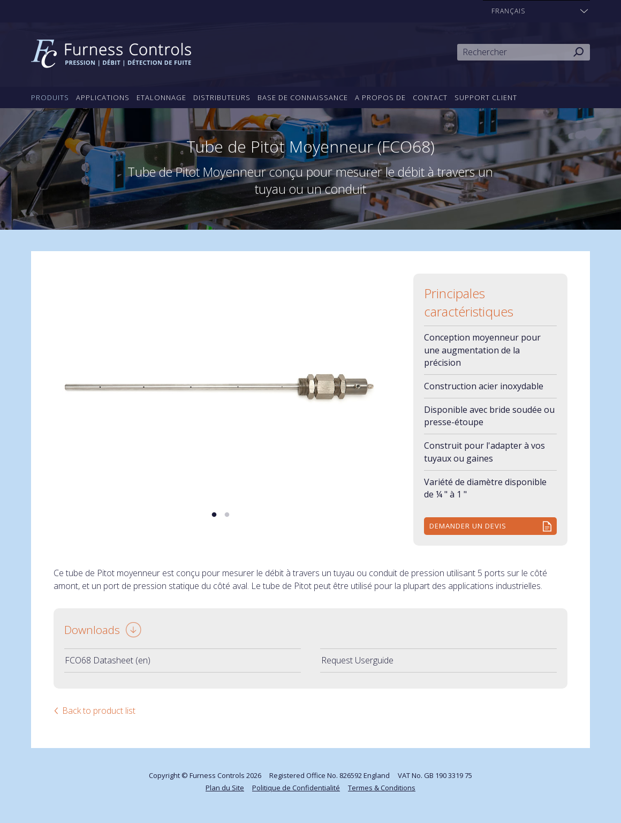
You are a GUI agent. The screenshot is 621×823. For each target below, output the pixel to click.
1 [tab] (214, 515)
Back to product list (98, 710)
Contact (430, 97)
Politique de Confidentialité (296, 787)
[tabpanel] (221, 385)
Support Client (486, 97)
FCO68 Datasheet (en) (107, 660)
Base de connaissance (303, 97)
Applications (103, 97)
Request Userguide (357, 660)
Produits (50, 97)
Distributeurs (222, 97)
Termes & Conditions (381, 787)
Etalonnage (161, 97)
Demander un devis (467, 526)
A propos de (380, 97)
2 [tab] (227, 515)
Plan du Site (225, 787)
